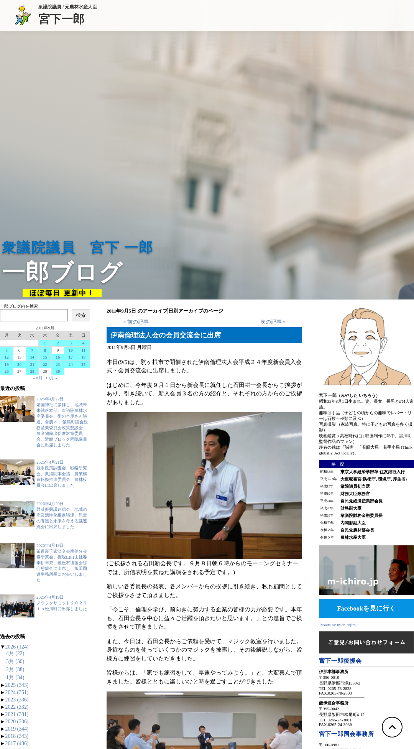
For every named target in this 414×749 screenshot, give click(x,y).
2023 (17, 700)
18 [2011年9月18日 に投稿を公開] (83, 357)
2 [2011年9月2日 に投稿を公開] (58, 343)
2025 (17, 685)
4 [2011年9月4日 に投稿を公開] (83, 343)
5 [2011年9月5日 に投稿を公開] (6, 350)
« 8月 (38, 377)
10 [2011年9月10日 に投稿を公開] (71, 350)
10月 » (51, 377)
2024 (17, 692)
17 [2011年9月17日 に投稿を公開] (71, 357)
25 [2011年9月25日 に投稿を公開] (83, 364)
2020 (17, 721)
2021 (17, 714)
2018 (17, 736)
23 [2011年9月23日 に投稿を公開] (58, 364)
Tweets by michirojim (337, 624)
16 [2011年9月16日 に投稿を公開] (58, 357)
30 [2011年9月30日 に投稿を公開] (58, 371)
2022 (17, 707)
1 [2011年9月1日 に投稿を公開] (45, 343)
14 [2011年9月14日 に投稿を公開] (32, 357)
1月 (15, 677)
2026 (17, 647)
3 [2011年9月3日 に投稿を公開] (70, 343)
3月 (15, 661)
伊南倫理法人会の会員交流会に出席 (165, 335)
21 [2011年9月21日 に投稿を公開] (32, 364)
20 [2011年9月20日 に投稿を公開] (19, 364)
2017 (17, 743)
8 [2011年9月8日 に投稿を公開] (45, 350)
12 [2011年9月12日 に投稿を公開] (7, 357)
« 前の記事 (135, 322)
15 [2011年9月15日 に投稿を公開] (45, 357)
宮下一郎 (67, 18)
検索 (81, 315)
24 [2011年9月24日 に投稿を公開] (71, 364)
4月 (15, 653)
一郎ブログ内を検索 (19, 306)
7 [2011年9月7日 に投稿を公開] (32, 350)
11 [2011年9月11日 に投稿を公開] (83, 350)
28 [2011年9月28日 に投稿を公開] (32, 371)
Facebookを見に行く (366, 608)
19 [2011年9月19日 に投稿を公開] (7, 364)
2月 (15, 669)
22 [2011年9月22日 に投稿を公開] (45, 364)
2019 (17, 729)
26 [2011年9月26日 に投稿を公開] (7, 371)
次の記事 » (273, 322)
